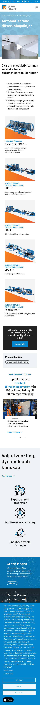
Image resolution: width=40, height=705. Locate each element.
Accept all (19, 693)
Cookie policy (8, 673)
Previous (15, 437)
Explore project (13, 432)
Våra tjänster (7, 476)
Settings (19, 680)
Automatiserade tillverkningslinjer (17, 362)
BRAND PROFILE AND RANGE (11, 1)
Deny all (19, 686)
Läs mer (12, 583)
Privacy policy (8, 670)
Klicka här (20, 344)
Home (4, 16)
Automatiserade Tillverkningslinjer (19, 16)
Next (25, 437)
